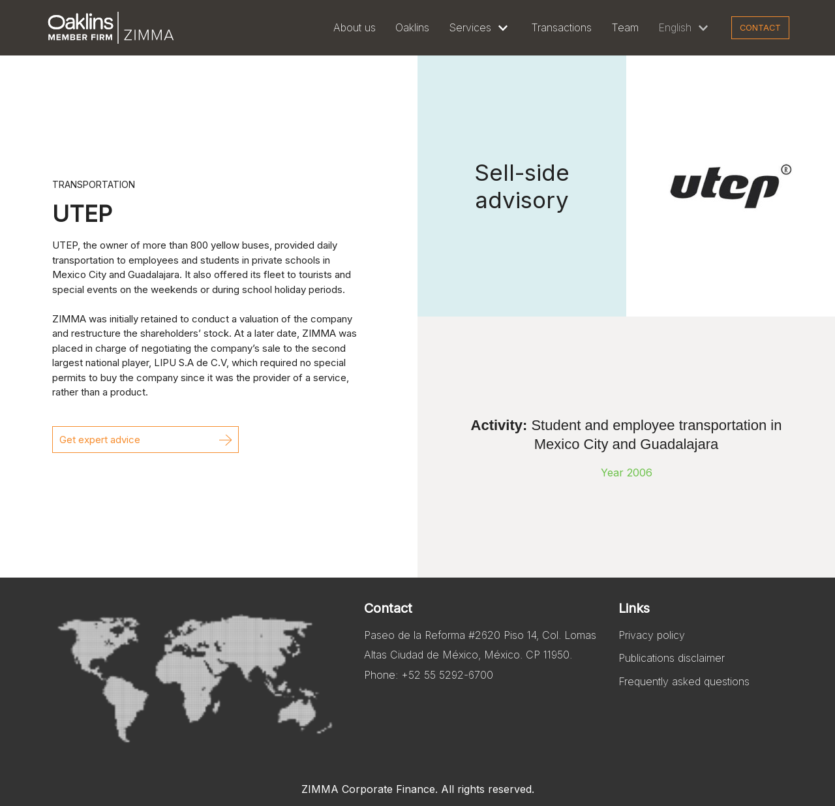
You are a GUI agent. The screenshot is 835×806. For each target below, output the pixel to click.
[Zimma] (111, 28)
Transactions (561, 27)
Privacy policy (651, 635)
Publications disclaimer (671, 657)
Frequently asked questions (684, 681)
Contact (760, 28)
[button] (145, 439)
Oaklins (412, 27)
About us (354, 27)
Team (625, 27)
